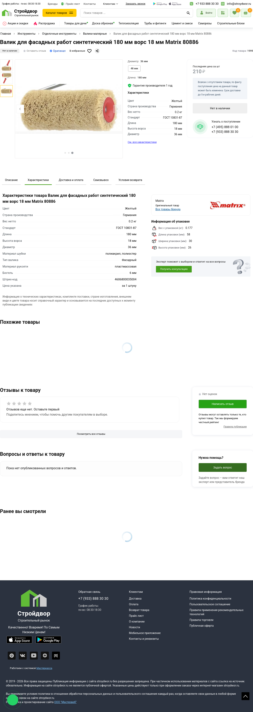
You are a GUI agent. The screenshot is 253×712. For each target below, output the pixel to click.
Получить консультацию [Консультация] (174, 269)
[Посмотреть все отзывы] (91, 434)
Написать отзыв (223, 403)
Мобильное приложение (145, 633)
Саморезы (204, 23)
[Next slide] (117, 109)
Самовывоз (101, 180)
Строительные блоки (231, 23)
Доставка (135, 598)
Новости (134, 627)
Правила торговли (201, 620)
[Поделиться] (97, 50)
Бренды (53, 3)
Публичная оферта (202, 625)
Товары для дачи (75, 23)
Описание (11, 180)
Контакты (90, 3)
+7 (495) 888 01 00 (224, 127)
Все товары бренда (168, 209)
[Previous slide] (20, 109)
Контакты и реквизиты (144, 638)
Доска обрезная (102, 23)
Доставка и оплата (71, 180)
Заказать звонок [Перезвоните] (135, 3)
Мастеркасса (44, 668)
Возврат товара (139, 610)
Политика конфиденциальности (210, 598)
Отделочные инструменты (59, 33)
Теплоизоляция (129, 23)
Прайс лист (70, 4)
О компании (137, 621)
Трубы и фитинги (155, 23)
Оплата (134, 604)
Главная (5, 33)
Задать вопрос (222, 467)
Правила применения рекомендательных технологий (217, 612)
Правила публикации (235, 426)
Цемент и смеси (182, 23)
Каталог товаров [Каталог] (56, 12)
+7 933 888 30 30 (207, 4)
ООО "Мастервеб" (65, 702)
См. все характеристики (142, 142)
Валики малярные (95, 33)
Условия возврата (130, 180)
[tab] (65, 153)
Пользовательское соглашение (210, 604)
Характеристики (38, 180)
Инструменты (26, 33)
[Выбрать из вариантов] (134, 68)
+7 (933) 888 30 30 (224, 132)
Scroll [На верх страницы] (245, 696)
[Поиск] (188, 13)
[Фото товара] (69, 109)
